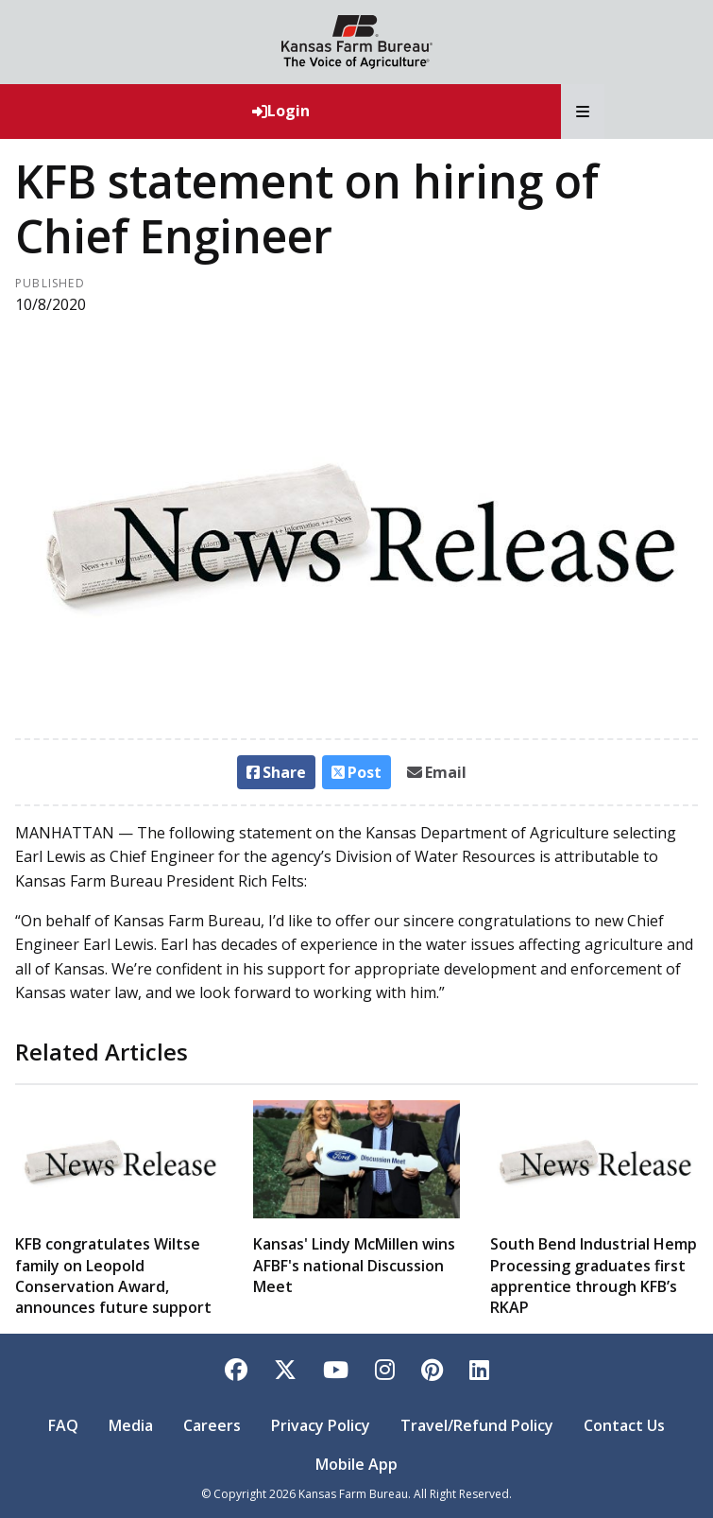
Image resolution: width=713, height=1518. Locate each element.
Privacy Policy (320, 1425)
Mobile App (356, 1464)
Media (131, 1425)
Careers (212, 1425)
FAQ (63, 1425)
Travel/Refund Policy (476, 1425)
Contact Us (624, 1425)
